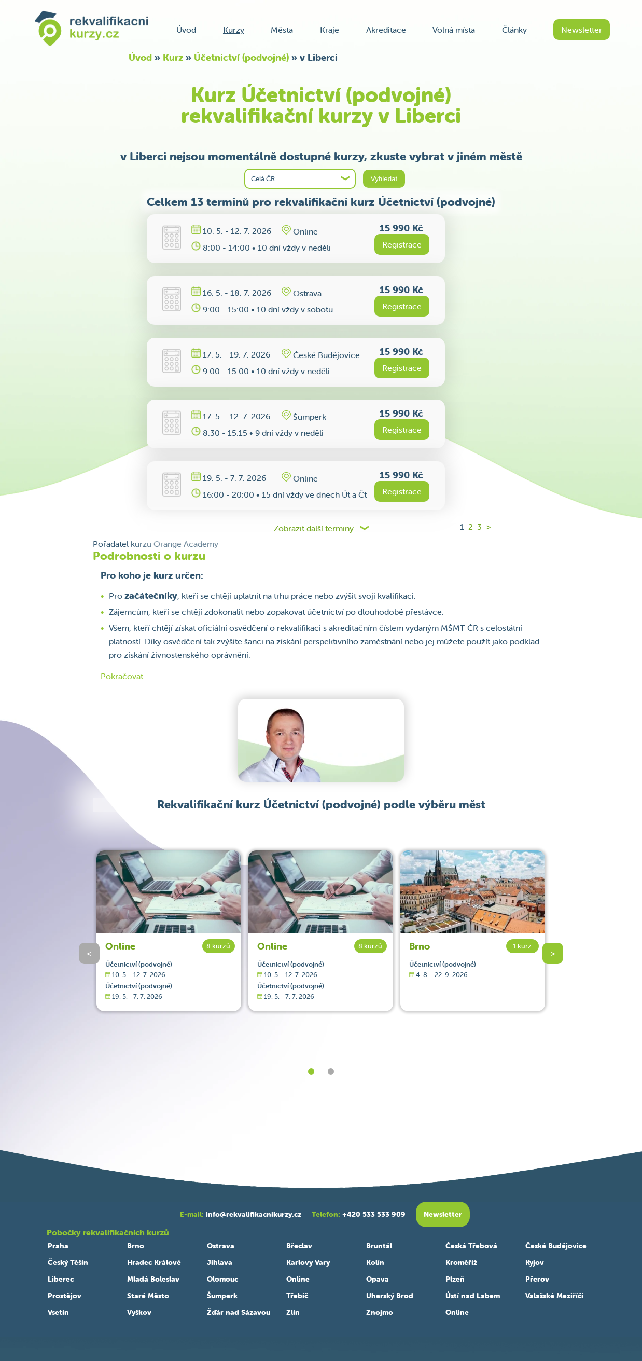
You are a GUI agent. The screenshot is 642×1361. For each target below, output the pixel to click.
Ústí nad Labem (472, 1295)
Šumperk (222, 1295)
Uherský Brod (389, 1295)
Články (514, 29)
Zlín (293, 1312)
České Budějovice (556, 1245)
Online (120, 946)
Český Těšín (68, 1262)
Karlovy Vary (308, 1262)
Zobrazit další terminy (314, 528)
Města (282, 29)
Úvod (186, 29)
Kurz (173, 57)
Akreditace (386, 29)
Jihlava (219, 1262)
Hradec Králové (154, 1262)
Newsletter (581, 29)
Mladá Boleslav (153, 1279)
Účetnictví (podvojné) (241, 57)
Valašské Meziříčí (554, 1295)
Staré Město (148, 1295)
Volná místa (453, 29)
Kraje (329, 29)
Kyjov (534, 1262)
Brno (419, 946)
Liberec (61, 1279)
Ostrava (220, 1245)
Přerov (537, 1279)
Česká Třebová (471, 1245)
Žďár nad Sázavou (238, 1312)
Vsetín (58, 1312)
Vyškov (139, 1312)
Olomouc (222, 1279)
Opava (377, 1279)
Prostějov (64, 1295)
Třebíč (297, 1295)
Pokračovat (122, 676)
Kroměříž (461, 1262)
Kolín (375, 1262)
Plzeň (455, 1279)
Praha (58, 1245)
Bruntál (379, 1245)
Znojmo (379, 1312)
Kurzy (233, 29)
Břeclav (299, 1245)
